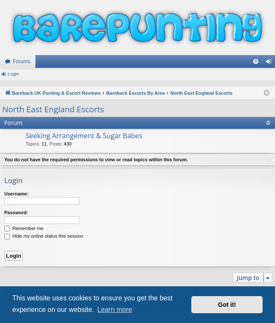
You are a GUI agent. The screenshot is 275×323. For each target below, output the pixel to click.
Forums (21, 61)
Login (13, 73)
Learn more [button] (114, 309)
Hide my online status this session (43, 236)
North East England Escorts (53, 109)
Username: (16, 193)
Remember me (24, 228)
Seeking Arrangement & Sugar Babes (84, 135)
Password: (16, 212)
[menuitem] (255, 61)
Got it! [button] (227, 304)
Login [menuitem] (270, 63)
